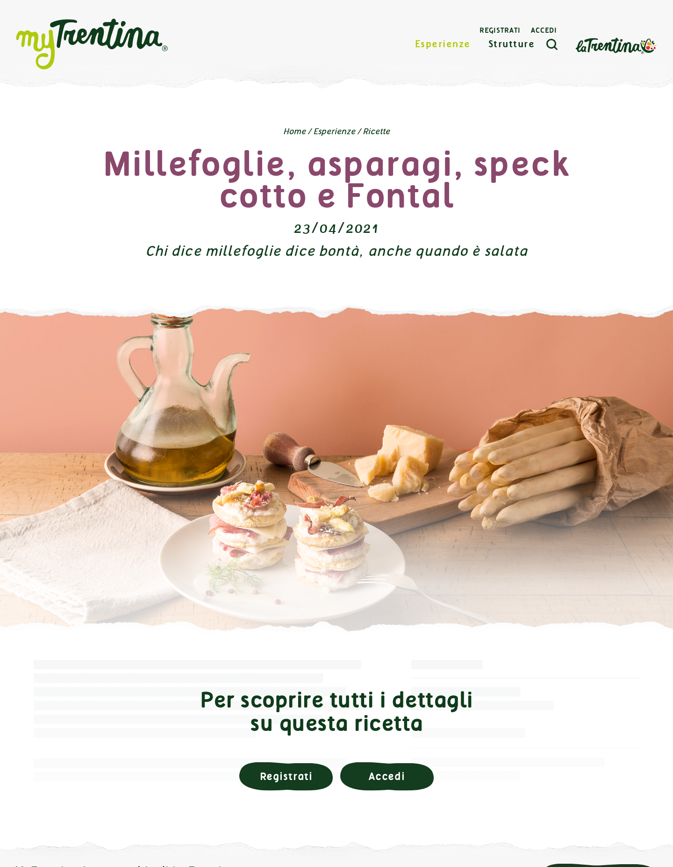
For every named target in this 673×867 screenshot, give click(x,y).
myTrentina (92, 44)
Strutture (511, 44)
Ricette (376, 131)
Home (294, 131)
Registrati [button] (286, 776)
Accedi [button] (387, 776)
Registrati (500, 30)
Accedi (544, 30)
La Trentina (616, 45)
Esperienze (443, 44)
